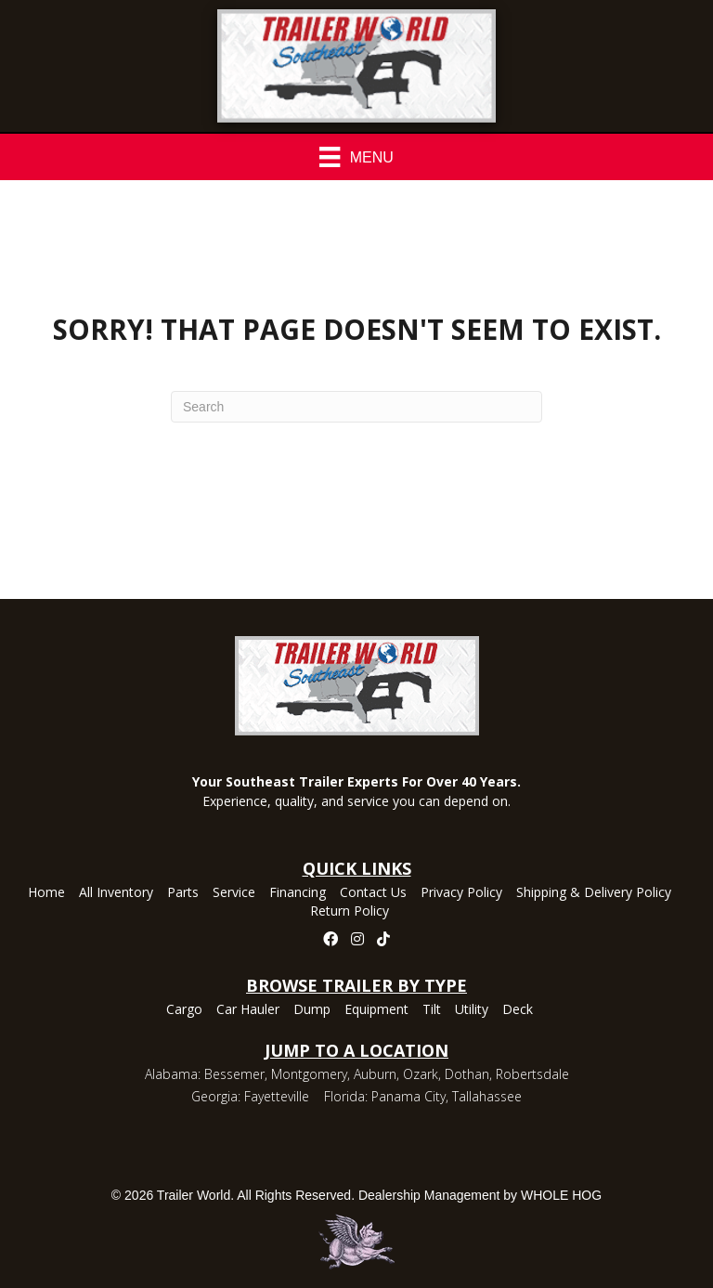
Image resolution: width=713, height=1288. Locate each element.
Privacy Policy (461, 893)
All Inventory (116, 893)
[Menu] (356, 157)
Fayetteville (276, 1096)
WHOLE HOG (561, 1195)
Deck (517, 1010)
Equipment (376, 1010)
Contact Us (373, 893)
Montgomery (309, 1074)
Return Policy (349, 911)
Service (234, 893)
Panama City (408, 1096)
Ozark (420, 1074)
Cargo (184, 1010)
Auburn (375, 1074)
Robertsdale (532, 1074)
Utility (471, 1010)
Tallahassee (487, 1096)
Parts (183, 893)
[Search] (356, 407)
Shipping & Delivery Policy (593, 893)
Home (46, 893)
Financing (297, 893)
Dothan (467, 1074)
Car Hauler (247, 1010)
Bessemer (234, 1074)
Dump (312, 1010)
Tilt (431, 1010)
